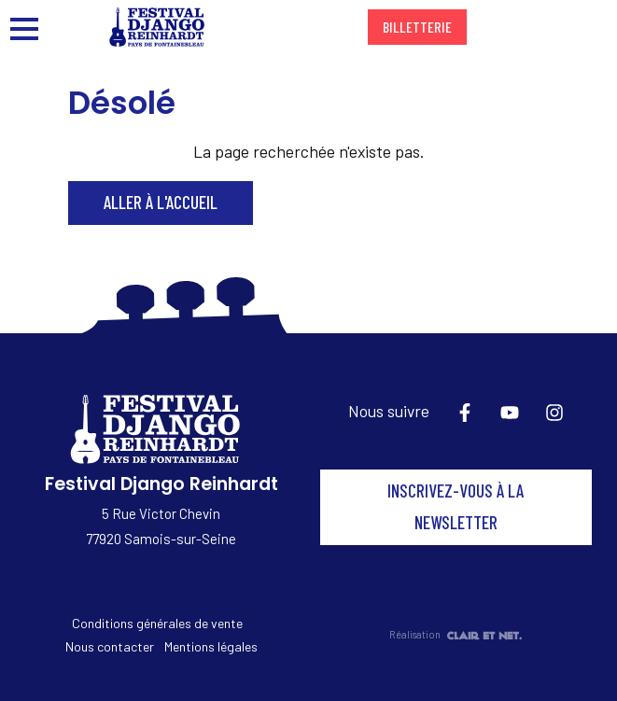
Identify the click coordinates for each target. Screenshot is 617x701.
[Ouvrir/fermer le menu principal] (33, 27)
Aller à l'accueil (160, 202)
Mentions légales (211, 646)
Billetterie (417, 26)
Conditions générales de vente (157, 623)
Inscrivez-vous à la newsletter (455, 507)
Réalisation (455, 634)
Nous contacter (109, 646)
